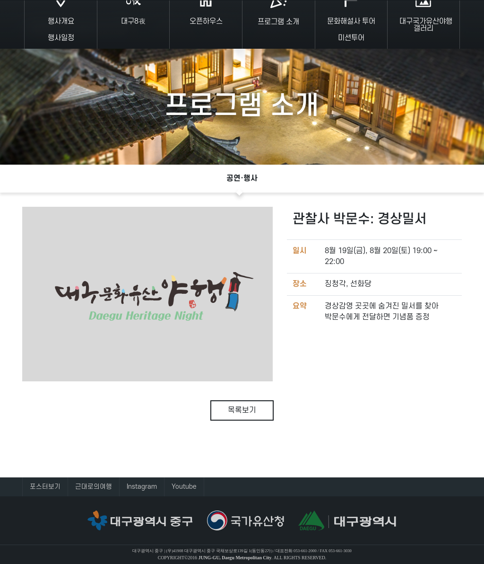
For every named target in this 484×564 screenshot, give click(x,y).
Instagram (142, 486)
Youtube (184, 486)
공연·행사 (242, 178)
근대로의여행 (93, 486)
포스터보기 (45, 486)
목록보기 (242, 410)
